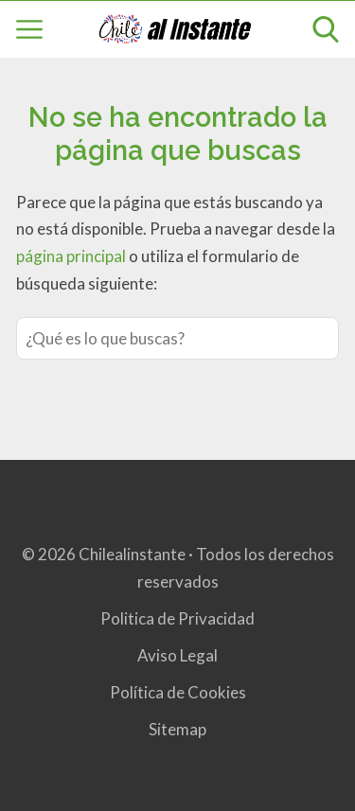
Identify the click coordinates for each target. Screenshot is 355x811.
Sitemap (177, 729)
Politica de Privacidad (177, 618)
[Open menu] (29, 29)
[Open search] (325, 29)
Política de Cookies (178, 692)
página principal (72, 256)
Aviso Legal (177, 655)
